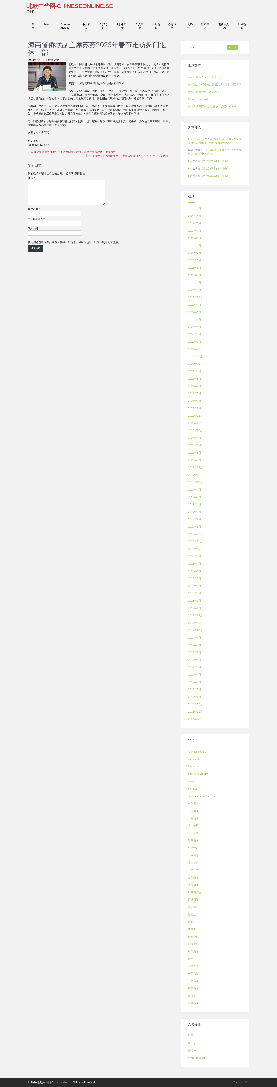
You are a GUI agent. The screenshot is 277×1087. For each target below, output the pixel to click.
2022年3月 (194, 334)
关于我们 (103, 26)
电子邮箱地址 (37, 223)
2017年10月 (195, 630)
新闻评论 (205, 26)
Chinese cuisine (197, 751)
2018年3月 (194, 593)
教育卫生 (172, 26)
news (191, 781)
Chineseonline (196, 139)
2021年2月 (194, 400)
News (46, 24)
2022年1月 (194, 341)
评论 (31, 178)
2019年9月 (194, 489)
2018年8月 (194, 556)
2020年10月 (195, 430)
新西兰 (192, 914)
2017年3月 (194, 682)
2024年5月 (194, 245)
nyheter (192, 788)
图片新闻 (193, 884)
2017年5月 (194, 667)
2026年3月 (194, 208)
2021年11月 (195, 356)
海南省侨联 (35, 144)
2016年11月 (195, 711)
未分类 (192, 929)
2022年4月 (194, 326)
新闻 (190, 921)
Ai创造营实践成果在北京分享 (205, 77)
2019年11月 (195, 474)
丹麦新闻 (193, 818)
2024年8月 (194, 223)
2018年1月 (194, 608)
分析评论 (193, 847)
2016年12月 (195, 704)
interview (193, 766)
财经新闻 (242, 26)
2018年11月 (195, 541)
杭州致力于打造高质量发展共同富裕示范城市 (214, 84)
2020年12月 (195, 415)
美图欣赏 (193, 973)
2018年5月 (194, 578)
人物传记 (193, 825)
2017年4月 (194, 674)
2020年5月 (194, 452)
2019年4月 (194, 504)
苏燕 (46, 144)
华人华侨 (140, 26)
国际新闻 (156, 26)
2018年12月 (195, 534)
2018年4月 (194, 585)
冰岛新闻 (193, 840)
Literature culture (198, 773)
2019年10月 (195, 482)
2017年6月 (194, 659)
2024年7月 (194, 230)
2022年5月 (194, 319)
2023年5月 (194, 267)
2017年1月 (194, 696)
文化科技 (189, 26)
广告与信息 (194, 892)
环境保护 (193, 943)
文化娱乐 (193, 906)
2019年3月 (194, 511)
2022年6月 (194, 312)
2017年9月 (194, 637)
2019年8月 (194, 497)
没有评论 (53, 59)
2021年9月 (194, 371)
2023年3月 (194, 282)
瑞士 (190, 958)
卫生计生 (193, 869)
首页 (33, 26)
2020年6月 (194, 445)
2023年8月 (194, 260)
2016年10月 (195, 718)
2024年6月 (194, 238)
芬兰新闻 (193, 980)
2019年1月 (194, 526)
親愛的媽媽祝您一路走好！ (204, 91)
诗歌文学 (193, 995)
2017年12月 (195, 615)
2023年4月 (194, 275)
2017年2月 (194, 689)
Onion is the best (198, 99)
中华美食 (193, 803)
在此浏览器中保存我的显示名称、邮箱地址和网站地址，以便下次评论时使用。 (74, 246)
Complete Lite (241, 1082)
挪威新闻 (193, 899)
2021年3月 (194, 393)
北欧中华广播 (121, 26)
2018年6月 (194, 571)
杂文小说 (193, 936)
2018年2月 (194, 600)
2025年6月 (194, 215)
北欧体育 (193, 855)
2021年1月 (194, 408)
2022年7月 (194, 304)
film (190, 161)
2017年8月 (194, 645)
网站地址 (33, 233)
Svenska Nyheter (65, 26)
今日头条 (193, 833)
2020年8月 (194, 437)
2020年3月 (194, 460)
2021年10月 (195, 363)
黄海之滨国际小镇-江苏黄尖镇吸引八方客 (212, 106)
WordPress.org (196, 1057)
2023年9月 (194, 252)
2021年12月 (195, 349)
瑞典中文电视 (223, 26)
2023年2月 (194, 289)
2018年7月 (194, 563)
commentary (195, 759)
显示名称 (34, 213)
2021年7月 (194, 386)
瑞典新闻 (193, 951)
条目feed (193, 1043)
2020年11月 (195, 423)
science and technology (201, 796)
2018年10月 (195, 548)
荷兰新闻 (193, 988)
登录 (190, 1035)
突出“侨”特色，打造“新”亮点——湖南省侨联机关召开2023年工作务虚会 (128, 155)
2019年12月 (195, 467)
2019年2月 (194, 519)
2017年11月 (195, 622)
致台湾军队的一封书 (215, 161)
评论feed (193, 1050)
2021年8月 (194, 378)
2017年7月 (194, 652)
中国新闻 (86, 26)
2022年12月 (195, 297)
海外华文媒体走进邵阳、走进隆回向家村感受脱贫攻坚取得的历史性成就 (72, 152)
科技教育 (193, 966)
